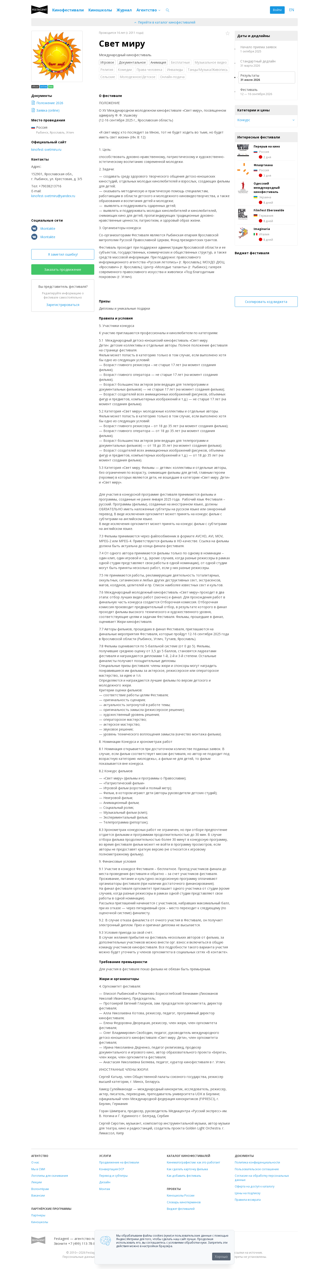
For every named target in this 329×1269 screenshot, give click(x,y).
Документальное (132, 62)
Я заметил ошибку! (63, 254)
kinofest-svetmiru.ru (46, 149)
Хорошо (221, 1256)
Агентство (148, 10)
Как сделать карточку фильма (187, 1169)
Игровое (107, 62)
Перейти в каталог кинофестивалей (164, 22)
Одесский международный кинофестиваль (267, 188)
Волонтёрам (40, 1189)
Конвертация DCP (111, 1169)
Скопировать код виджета (266, 301)
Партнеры (38, 1215)
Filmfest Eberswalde (269, 210)
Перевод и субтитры (113, 1175)
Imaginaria (262, 229)
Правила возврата (248, 1199)
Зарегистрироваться (62, 304)
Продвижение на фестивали (119, 1162)
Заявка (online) (45, 110)
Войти (277, 10)
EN (291, 9)
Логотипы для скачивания (49, 1175)
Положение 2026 (47, 103)
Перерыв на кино (267, 146)
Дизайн (104, 1182)
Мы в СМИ (38, 1169)
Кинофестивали (68, 10)
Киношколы (100, 10)
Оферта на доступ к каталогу (254, 1186)
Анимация (158, 62)
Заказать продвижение (62, 269)
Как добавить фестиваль (184, 1175)
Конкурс (243, 120)
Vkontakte (43, 228)
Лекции (36, 1182)
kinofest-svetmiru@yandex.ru (53, 196)
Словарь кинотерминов (184, 1202)
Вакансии (38, 1195)
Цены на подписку (247, 1193)
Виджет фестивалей (181, 1209)
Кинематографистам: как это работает (193, 1162)
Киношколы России (180, 1195)
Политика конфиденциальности (257, 1162)
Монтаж (104, 1189)
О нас (35, 1162)
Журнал (124, 10)
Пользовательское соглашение (257, 1169)
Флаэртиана (263, 165)
